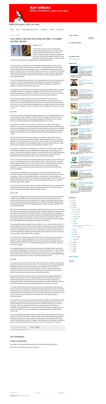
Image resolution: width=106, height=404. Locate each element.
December (75, 209)
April (73, 232)
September (75, 216)
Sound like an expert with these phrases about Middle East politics (86, 184)
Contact (51, 29)
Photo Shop (44, 29)
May (73, 230)
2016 (72, 202)
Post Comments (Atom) (24, 395)
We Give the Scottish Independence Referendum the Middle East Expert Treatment (86, 131)
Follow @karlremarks (74, 59)
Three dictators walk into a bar (30, 29)
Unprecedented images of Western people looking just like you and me (86, 91)
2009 (72, 251)
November (75, 211)
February (74, 237)
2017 (72, 200)
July (73, 221)
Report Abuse (73, 256)
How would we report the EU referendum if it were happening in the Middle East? (86, 105)
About (17, 29)
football (21, 329)
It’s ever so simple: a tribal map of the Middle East (86, 117)
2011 (72, 246)
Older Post (61, 393)
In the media (59, 29)
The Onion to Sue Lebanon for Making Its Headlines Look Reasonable (86, 158)
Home (12, 29)
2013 (72, 242)
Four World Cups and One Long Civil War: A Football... (82, 226)
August (74, 218)
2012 (72, 244)
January (74, 239)
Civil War (17, 329)
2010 (72, 249)
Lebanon (26, 329)
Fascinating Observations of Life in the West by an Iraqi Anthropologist (86, 145)
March (74, 234)
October (74, 214)
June (73, 223)
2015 (72, 205)
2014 (72, 207)
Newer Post (14, 393)
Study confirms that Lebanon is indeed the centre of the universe (86, 68)
